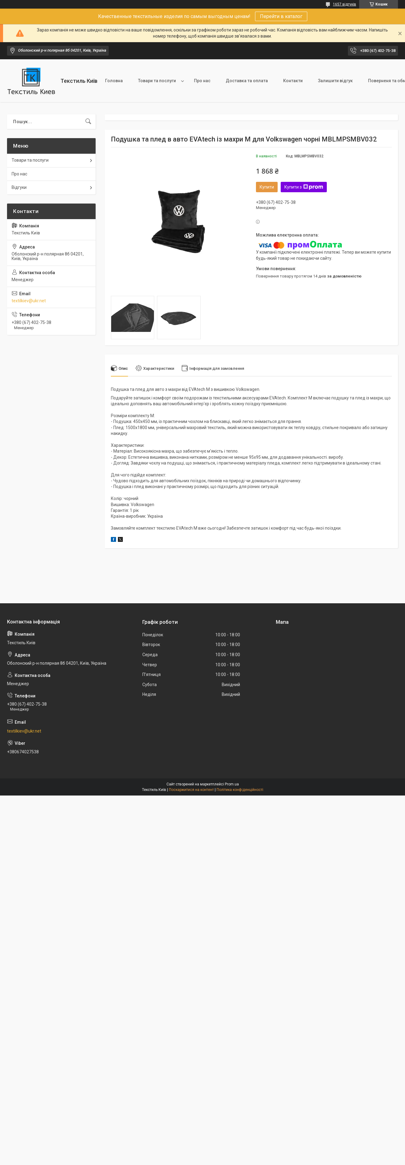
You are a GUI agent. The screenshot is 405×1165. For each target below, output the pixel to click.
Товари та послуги (157, 80)
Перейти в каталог (281, 16)
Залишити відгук (335, 80)
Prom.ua (232, 784)
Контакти (293, 80)
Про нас (202, 80)
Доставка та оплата (247, 80)
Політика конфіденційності (240, 790)
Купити (267, 187)
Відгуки (19, 187)
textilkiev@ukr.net (29, 300)
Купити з (303, 187)
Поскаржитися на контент (191, 790)
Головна (114, 80)
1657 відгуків (344, 4)
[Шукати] (88, 121)
